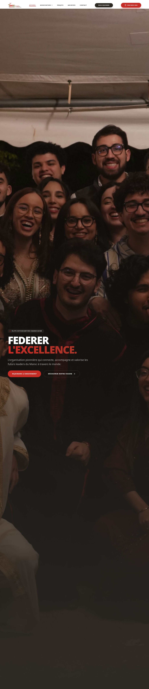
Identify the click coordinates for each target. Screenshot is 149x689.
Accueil (32, 5)
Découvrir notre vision (61, 374)
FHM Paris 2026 (131, 5)
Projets (60, 5)
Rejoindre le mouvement (24, 374)
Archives (72, 5)
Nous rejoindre (103, 5)
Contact (83, 5)
